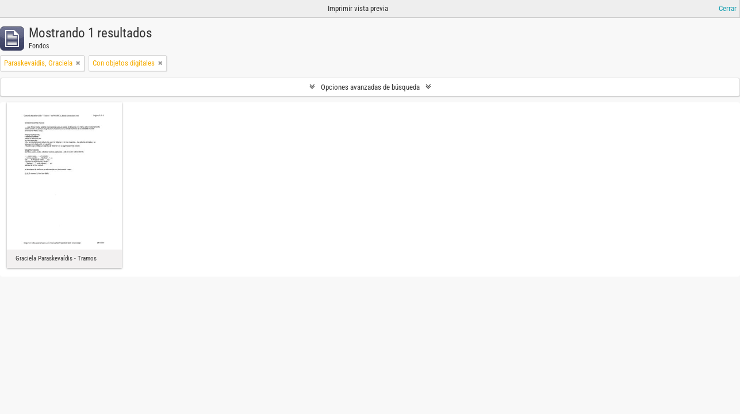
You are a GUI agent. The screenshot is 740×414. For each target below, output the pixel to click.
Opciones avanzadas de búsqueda (370, 87)
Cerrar (728, 8)
